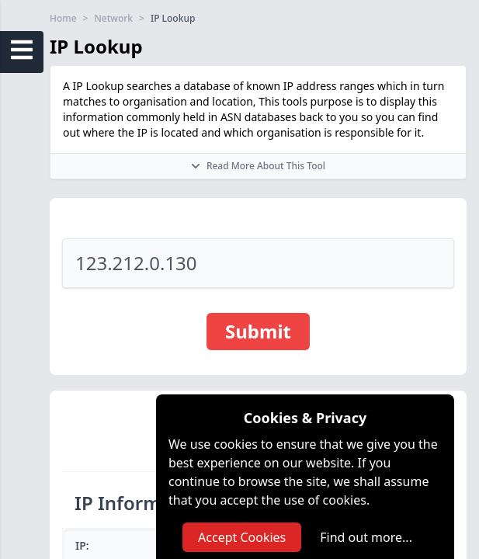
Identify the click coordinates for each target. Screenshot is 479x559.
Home (63, 18)
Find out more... (366, 537)
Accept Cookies (242, 537)
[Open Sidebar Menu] (21, 49)
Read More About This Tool (258, 165)
